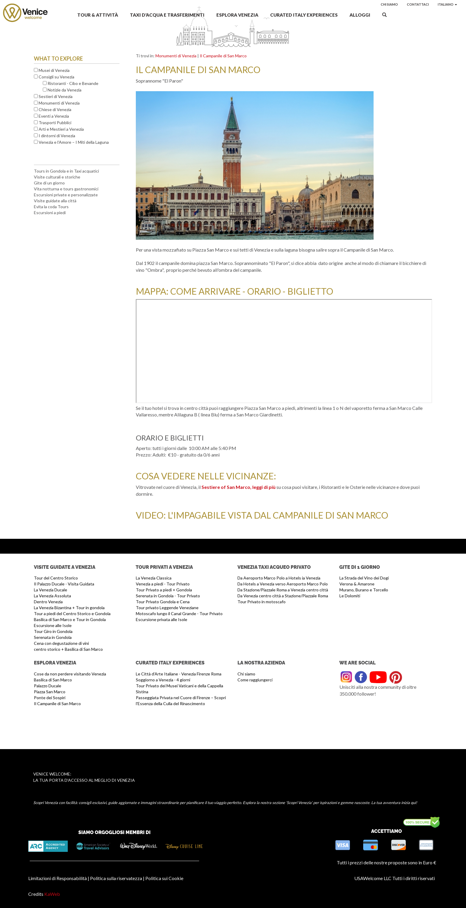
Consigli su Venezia (56, 76)
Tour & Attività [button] (97, 15)
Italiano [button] (447, 4)
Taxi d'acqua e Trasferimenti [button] (167, 15)
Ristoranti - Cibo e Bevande (73, 83)
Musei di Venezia (54, 70)
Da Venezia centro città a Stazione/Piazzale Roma (282, 595)
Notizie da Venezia (64, 89)
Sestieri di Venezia (56, 96)
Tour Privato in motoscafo (261, 601)
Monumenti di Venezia (59, 102)
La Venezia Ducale (50, 589)
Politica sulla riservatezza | (117, 878)
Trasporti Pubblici (55, 122)
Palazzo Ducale (47, 685)
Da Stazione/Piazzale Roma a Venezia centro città (282, 589)
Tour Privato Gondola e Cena (163, 601)
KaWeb (52, 894)
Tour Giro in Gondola (53, 631)
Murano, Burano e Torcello (363, 589)
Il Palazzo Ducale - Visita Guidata (64, 583)
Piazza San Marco (49, 691)
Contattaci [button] (418, 4)
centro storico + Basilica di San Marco (68, 649)
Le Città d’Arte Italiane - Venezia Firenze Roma (178, 673)
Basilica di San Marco (53, 679)
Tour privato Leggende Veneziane (167, 607)
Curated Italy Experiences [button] (304, 15)
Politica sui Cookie (164, 878)
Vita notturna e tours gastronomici (66, 188)
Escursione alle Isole (53, 625)
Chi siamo (246, 673)
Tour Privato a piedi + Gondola (164, 589)
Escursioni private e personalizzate (66, 194)
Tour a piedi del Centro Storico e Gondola (72, 613)
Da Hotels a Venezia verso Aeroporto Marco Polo (282, 583)
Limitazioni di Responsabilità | (58, 878)
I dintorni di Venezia (57, 135)
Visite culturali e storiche (57, 176)
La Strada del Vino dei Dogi (364, 577)
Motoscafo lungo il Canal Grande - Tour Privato (179, 613)
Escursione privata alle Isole (161, 619)
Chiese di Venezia (55, 109)
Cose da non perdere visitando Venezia (70, 673)
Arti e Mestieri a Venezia (61, 129)
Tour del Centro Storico (56, 577)
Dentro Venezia (48, 601)
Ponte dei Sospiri (49, 697)
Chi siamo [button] (389, 4)
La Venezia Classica (153, 577)
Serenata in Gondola (53, 637)
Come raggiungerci (255, 679)
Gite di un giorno (49, 182)
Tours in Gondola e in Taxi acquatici (66, 170)
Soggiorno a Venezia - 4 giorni (163, 679)
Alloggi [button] (360, 15)
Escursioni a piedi (50, 212)
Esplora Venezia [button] (237, 15)
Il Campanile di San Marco (223, 55)
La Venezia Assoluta (52, 595)
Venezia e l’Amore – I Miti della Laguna (74, 142)
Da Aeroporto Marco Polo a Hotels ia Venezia (278, 577)
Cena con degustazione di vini (61, 643)
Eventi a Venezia (54, 116)
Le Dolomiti (349, 595)
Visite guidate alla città (55, 200)
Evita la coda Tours (51, 206)
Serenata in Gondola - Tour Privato (168, 595)
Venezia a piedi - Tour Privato (163, 583)
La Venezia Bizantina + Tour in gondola (69, 607)
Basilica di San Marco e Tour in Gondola (70, 619)
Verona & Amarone (356, 583)
